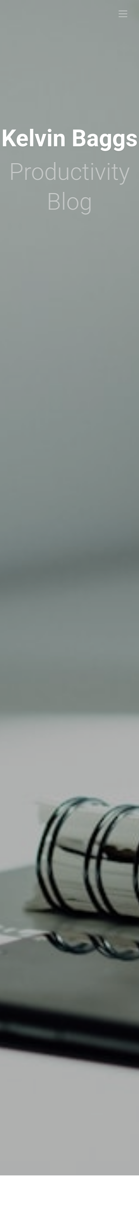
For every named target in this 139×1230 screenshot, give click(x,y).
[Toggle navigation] (123, 14)
